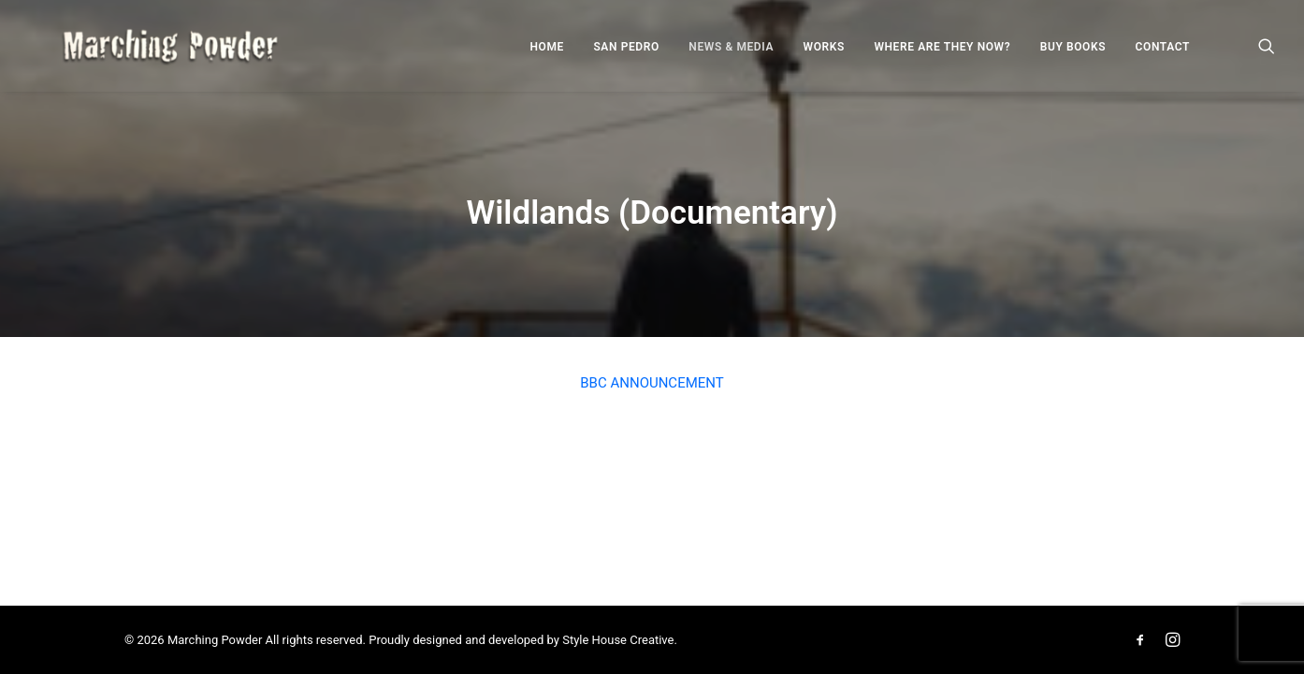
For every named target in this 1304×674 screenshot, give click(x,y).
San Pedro (626, 54)
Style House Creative (618, 640)
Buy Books (1073, 54)
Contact (1163, 54)
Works (824, 54)
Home (547, 54)
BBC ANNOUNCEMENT (651, 382)
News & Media (731, 54)
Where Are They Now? (942, 54)
